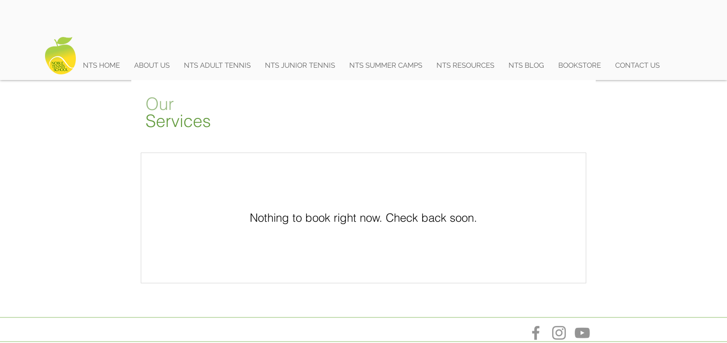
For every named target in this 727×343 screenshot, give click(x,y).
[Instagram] (559, 333)
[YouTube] (582, 333)
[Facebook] (536, 333)
